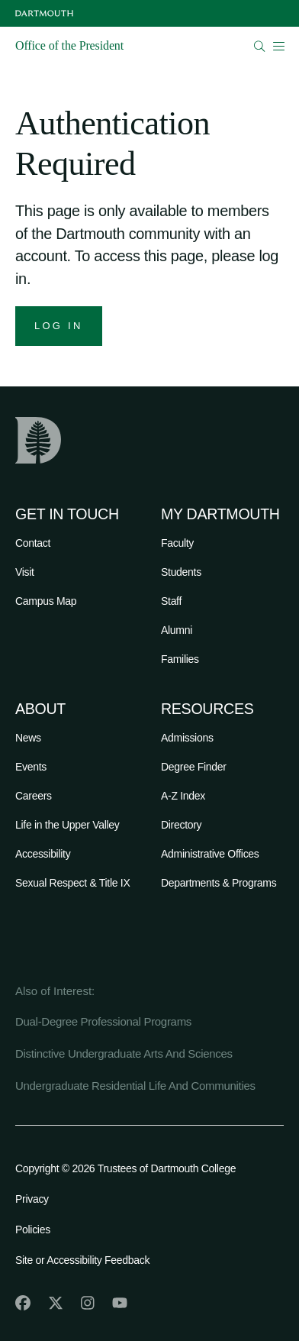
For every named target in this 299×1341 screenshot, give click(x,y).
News (28, 738)
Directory (181, 825)
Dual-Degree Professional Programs (103, 1021)
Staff (171, 601)
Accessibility (42, 854)
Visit (24, 572)
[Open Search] (259, 46)
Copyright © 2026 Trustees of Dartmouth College (125, 1168)
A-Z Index (183, 796)
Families (180, 659)
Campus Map (45, 601)
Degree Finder (194, 767)
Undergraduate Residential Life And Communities (135, 1085)
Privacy (32, 1199)
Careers (33, 796)
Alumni (176, 630)
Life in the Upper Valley (67, 825)
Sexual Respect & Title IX (72, 883)
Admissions (187, 738)
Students (181, 572)
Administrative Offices (210, 854)
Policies (32, 1229)
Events (31, 767)
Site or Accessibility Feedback (82, 1260)
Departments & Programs (218, 883)
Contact (32, 543)
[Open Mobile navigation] (278, 45)
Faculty (177, 543)
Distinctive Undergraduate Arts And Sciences (124, 1053)
